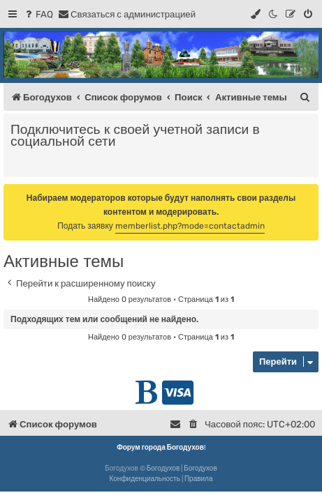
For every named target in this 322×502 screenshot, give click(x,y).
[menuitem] (38, 14)
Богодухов (163, 468)
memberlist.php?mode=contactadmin (190, 226)
